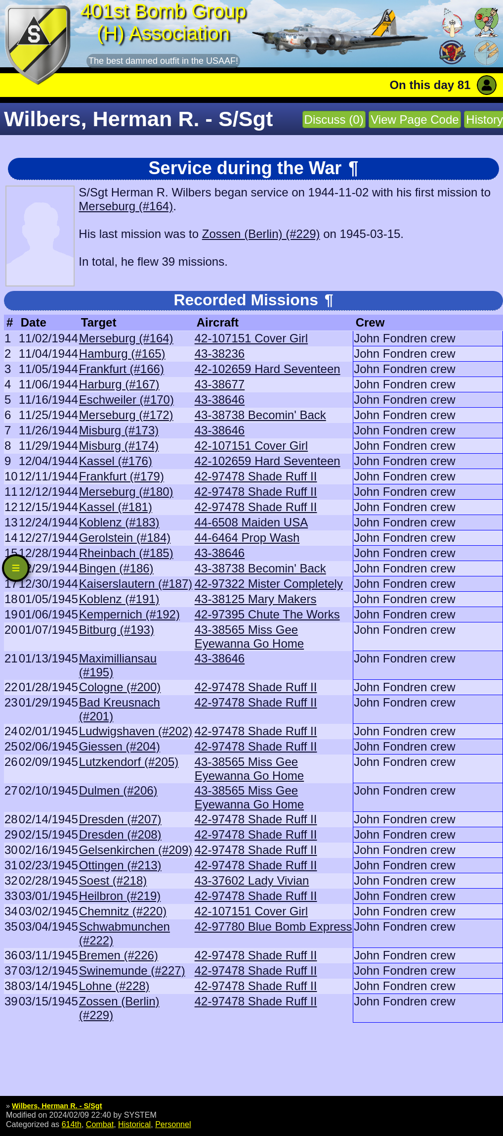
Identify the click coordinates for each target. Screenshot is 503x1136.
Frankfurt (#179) (121, 476)
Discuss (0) (334, 119)
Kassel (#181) (115, 507)
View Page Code (415, 119)
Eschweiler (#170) (126, 399)
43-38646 (220, 399)
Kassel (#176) (115, 461)
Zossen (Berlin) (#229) (261, 233)
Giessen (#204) (119, 746)
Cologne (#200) (120, 687)
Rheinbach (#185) (126, 553)
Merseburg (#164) (126, 206)
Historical (134, 1124)
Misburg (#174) (119, 445)
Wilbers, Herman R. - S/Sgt (57, 1106)
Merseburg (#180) (126, 491)
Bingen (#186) (116, 568)
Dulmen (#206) (118, 790)
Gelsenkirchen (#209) (135, 849)
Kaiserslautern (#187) (135, 583)
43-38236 (220, 353)
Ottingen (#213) (120, 865)
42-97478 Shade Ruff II (256, 476)
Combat (100, 1124)
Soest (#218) (113, 880)
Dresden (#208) (120, 834)
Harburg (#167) (119, 384)
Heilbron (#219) (120, 895)
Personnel (173, 1124)
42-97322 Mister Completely (269, 583)
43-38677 (220, 384)
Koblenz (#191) (119, 599)
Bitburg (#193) (116, 629)
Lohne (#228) (114, 986)
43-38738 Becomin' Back (260, 415)
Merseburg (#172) (126, 415)
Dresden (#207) (120, 819)
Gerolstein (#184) (124, 537)
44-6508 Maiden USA (251, 522)
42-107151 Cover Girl (251, 338)
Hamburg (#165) (122, 353)
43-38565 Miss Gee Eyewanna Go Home (249, 636)
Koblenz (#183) (119, 522)
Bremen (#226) (118, 955)
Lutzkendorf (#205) (128, 761)
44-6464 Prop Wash (247, 537)
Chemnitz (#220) (123, 911)
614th (72, 1124)
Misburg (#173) (119, 430)
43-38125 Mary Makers (256, 599)
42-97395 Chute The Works (267, 614)
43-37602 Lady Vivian (252, 880)
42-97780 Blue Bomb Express (273, 926)
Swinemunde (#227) (132, 970)
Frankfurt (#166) (121, 369)
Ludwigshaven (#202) (136, 731)
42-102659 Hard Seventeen (267, 369)
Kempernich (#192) (129, 614)
